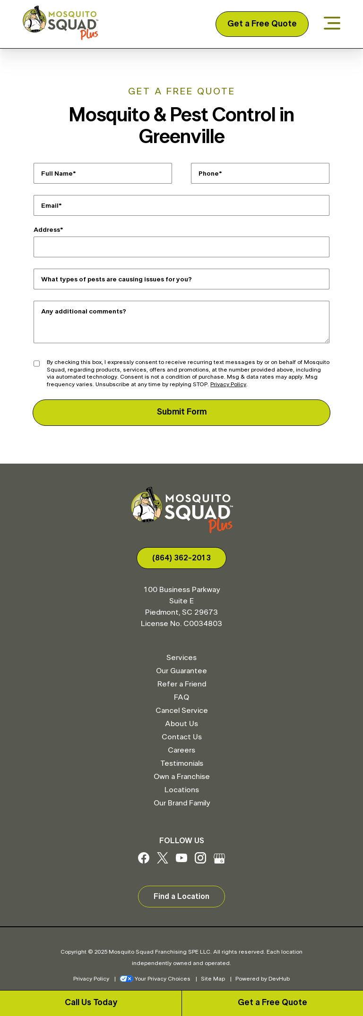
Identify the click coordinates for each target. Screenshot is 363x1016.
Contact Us (182, 737)
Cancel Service (182, 710)
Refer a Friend (181, 684)
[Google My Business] (219, 861)
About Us (181, 724)
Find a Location (181, 896)
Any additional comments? (83, 311)
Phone (209, 173)
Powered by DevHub (262, 979)
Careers (181, 750)
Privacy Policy (228, 384)
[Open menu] (332, 24)
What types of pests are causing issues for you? (116, 279)
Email (50, 206)
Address (47, 230)
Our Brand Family (182, 803)
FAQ (181, 697)
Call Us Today (91, 1003)
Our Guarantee (181, 671)
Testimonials (181, 763)
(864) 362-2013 (181, 558)
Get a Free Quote (262, 24)
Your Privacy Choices (155, 979)
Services (181, 657)
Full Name (57, 173)
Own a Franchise (182, 776)
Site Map (213, 979)
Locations (181, 790)
